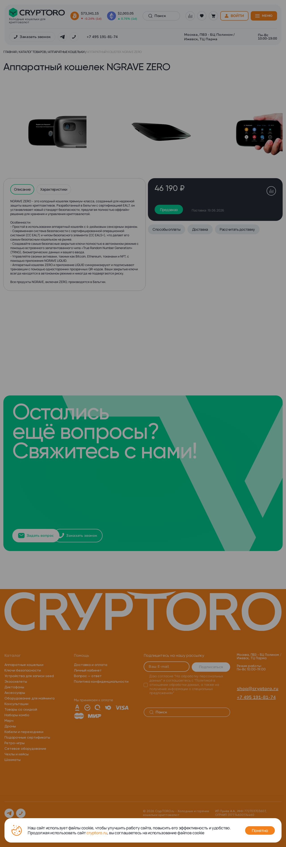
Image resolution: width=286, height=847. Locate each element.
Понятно (260, 830)
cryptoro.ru (96, 832)
